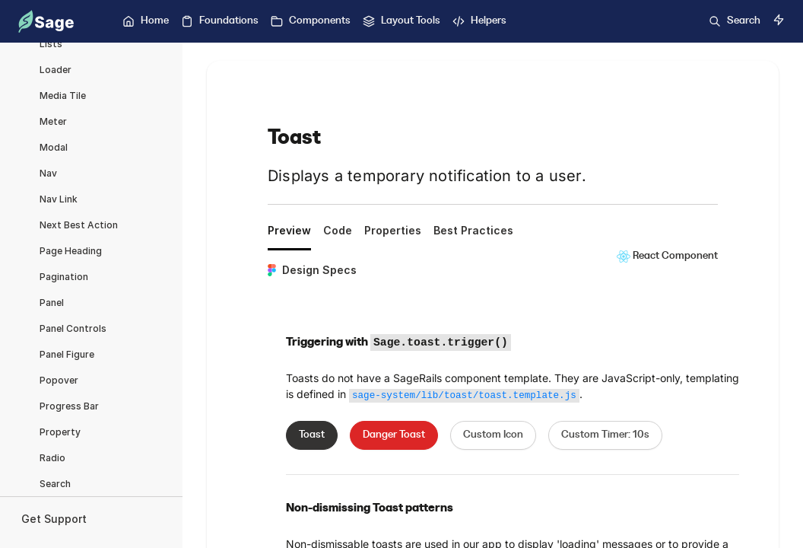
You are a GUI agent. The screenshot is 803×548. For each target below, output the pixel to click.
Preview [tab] (289, 230)
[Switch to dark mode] (779, 20)
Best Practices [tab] (473, 230)
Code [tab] (337, 230)
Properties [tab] (392, 230)
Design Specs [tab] (312, 269)
